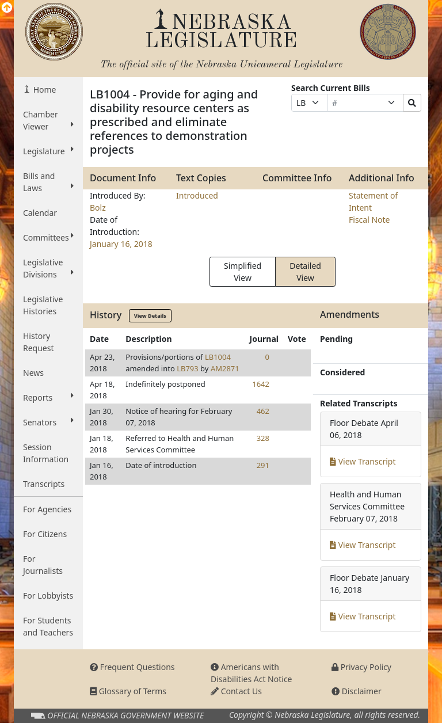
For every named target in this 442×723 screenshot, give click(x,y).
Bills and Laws (48, 181)
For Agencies (47, 509)
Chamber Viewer (48, 120)
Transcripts (43, 483)
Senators (48, 422)
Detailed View (305, 271)
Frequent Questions (132, 666)
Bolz (98, 207)
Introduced (197, 195)
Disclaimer (357, 691)
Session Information (45, 453)
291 (263, 465)
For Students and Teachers (48, 626)
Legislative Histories (43, 305)
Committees (48, 237)
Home (43, 89)
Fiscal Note (369, 219)
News (33, 372)
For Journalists (43, 564)
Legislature (48, 151)
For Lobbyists (48, 595)
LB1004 (218, 357)
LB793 (188, 368)
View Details (150, 315)
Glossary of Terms (128, 691)
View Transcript (363, 461)
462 (263, 411)
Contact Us (236, 691)
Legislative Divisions (48, 268)
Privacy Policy (361, 666)
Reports (48, 397)
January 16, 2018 (121, 243)
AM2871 (225, 368)
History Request (38, 341)
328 (263, 438)
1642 (260, 384)
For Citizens (45, 533)
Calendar (40, 212)
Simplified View (242, 271)
